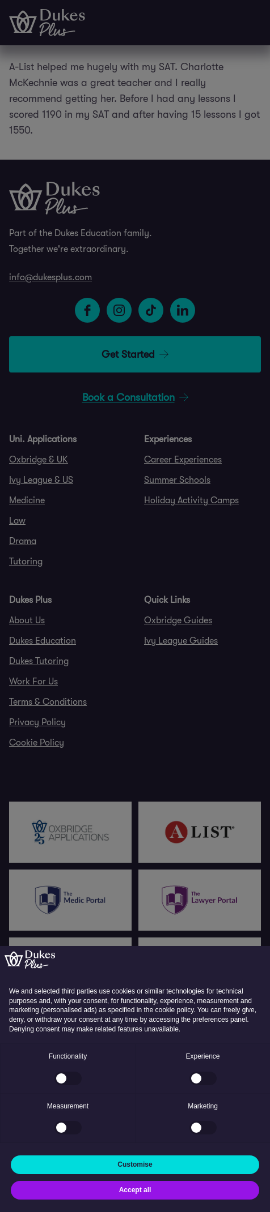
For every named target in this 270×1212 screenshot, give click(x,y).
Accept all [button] (135, 1190)
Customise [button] (134, 1164)
